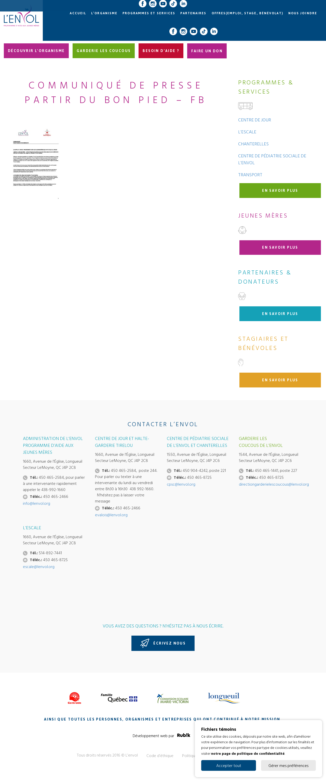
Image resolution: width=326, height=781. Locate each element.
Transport (250, 174)
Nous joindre (302, 13)
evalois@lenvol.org (111, 515)
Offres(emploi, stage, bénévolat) (247, 13)
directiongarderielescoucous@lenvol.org (274, 484)
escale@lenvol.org (39, 566)
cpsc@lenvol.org (181, 484)
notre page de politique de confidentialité (247, 753)
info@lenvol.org (36, 503)
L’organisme (104, 13)
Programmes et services (149, 13)
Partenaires (193, 13)
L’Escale (247, 131)
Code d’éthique (159, 755)
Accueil (78, 13)
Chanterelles (253, 143)
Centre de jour (254, 119)
